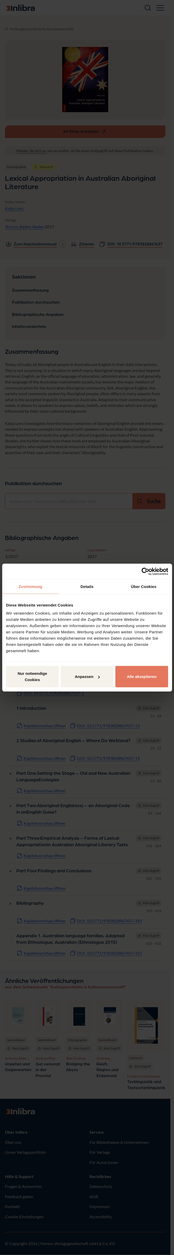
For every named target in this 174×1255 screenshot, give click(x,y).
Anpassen (87, 676)
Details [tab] (87, 586)
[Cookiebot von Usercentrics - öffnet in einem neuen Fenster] (145, 571)
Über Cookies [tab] (143, 586)
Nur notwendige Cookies (32, 676)
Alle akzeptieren (142, 676)
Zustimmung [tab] (30, 586)
